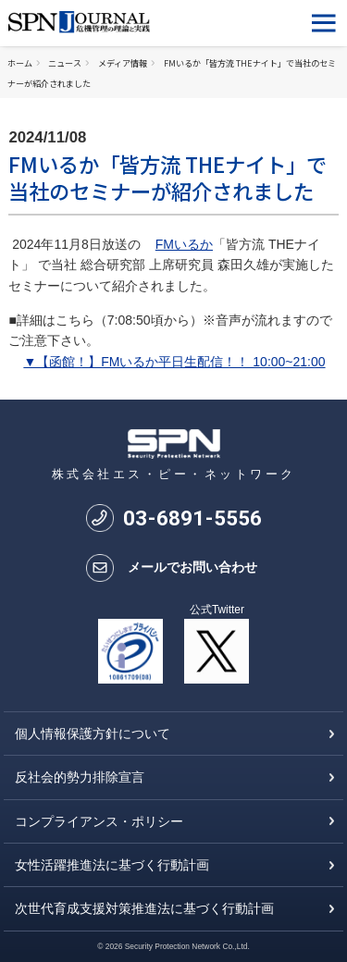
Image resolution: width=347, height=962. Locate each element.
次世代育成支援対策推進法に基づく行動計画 (144, 908)
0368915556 (192, 518)
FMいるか (184, 244)
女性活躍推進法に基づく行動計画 (112, 864)
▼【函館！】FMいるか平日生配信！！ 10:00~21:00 (174, 361)
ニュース (64, 62)
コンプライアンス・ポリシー (99, 821)
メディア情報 (122, 62)
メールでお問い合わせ (192, 567)
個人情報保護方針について (92, 733)
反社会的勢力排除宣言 (79, 777)
